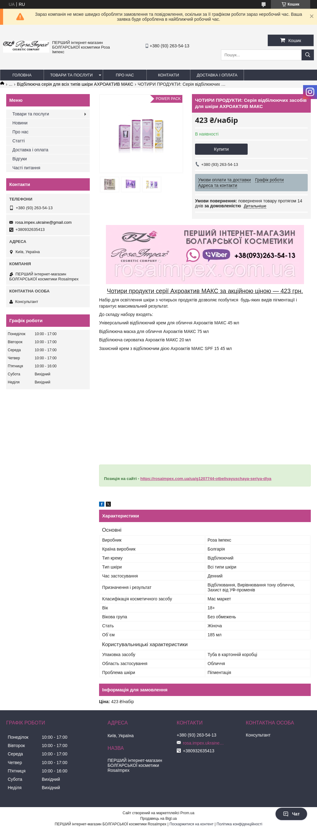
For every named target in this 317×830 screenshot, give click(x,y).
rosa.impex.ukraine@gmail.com (43, 222)
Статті (18, 140)
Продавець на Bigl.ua (158, 818)
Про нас (125, 75)
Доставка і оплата (217, 75)
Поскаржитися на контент (191, 824)
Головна (22, 75)
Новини (20, 122)
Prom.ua (187, 813)
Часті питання (26, 167)
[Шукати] (308, 55)
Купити (221, 149)
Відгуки (19, 158)
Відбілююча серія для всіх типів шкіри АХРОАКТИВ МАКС (75, 84)
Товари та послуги (71, 75)
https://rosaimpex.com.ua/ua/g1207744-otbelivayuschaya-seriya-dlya (205, 478)
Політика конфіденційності (240, 824)
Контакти (168, 75)
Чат (291, 814)
